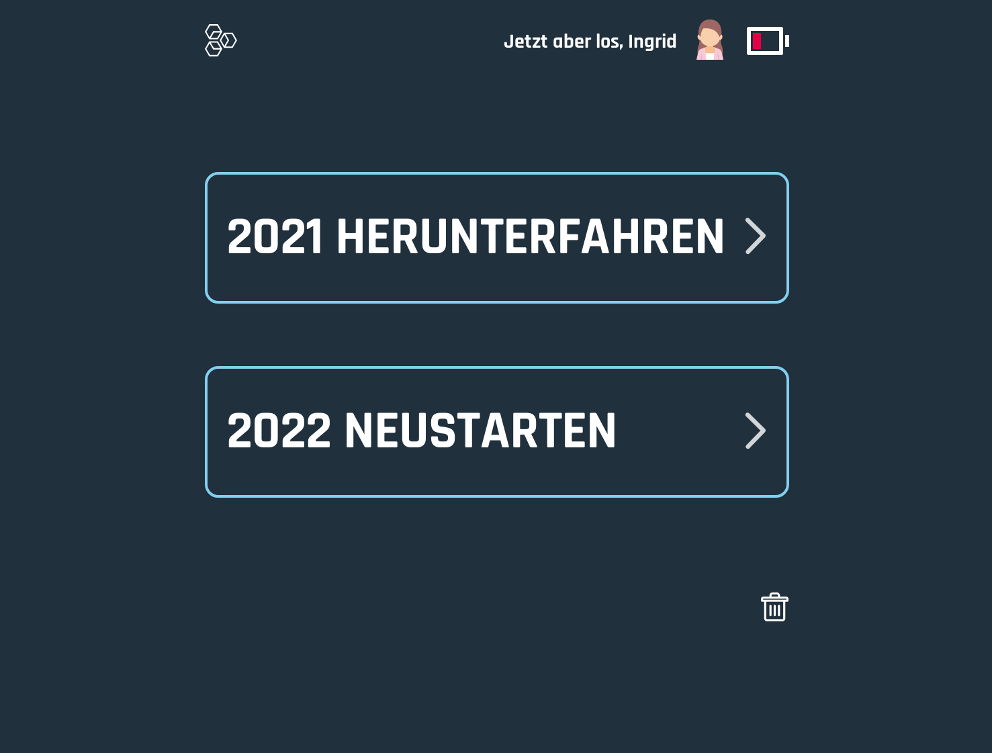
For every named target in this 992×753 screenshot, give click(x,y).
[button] (496, 431)
